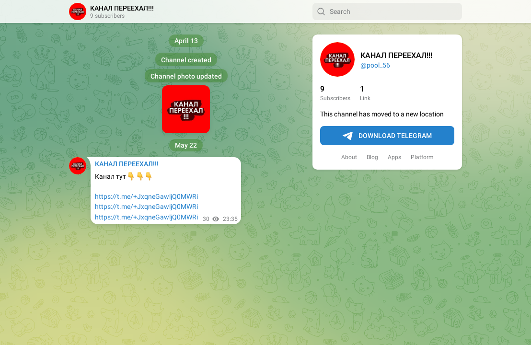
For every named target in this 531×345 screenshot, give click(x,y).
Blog (372, 157)
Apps (394, 157)
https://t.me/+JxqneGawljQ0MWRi (146, 196)
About (349, 157)
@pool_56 (375, 65)
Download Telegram (387, 136)
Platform (422, 157)
